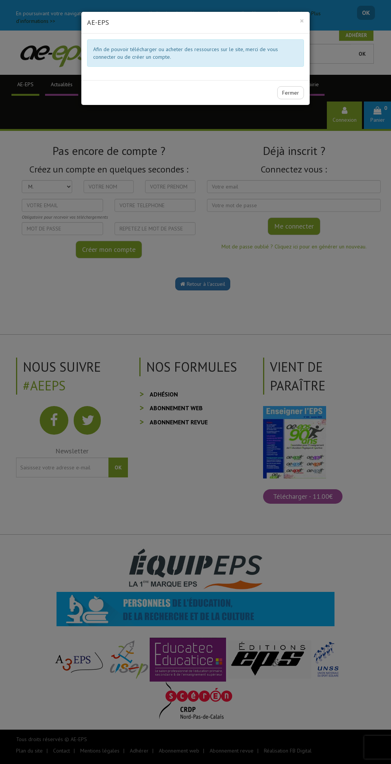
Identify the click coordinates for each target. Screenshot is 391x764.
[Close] (302, 21)
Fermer (290, 92)
